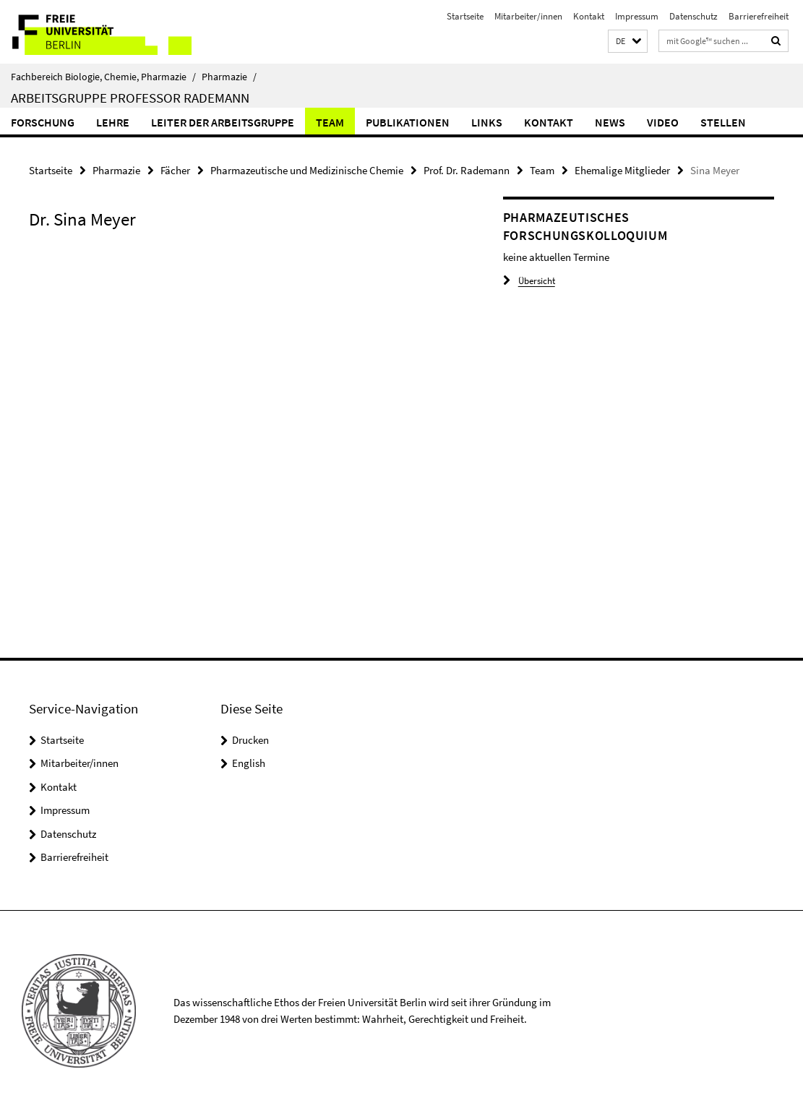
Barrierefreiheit (759, 16)
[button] (628, 41)
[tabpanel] (242, 259)
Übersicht (529, 281)
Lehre (112, 122)
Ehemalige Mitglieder (622, 170)
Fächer (175, 170)
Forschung (42, 122)
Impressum (636, 16)
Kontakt (588, 16)
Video (663, 122)
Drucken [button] (250, 740)
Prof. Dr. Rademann (467, 170)
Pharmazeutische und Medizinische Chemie (306, 170)
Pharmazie (229, 77)
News (610, 122)
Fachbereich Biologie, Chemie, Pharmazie (103, 77)
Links (486, 122)
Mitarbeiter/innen (528, 16)
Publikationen (408, 122)
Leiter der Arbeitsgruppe (222, 122)
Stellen (723, 122)
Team (330, 122)
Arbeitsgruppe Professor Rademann (130, 97)
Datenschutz (693, 16)
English (248, 763)
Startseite (465, 16)
